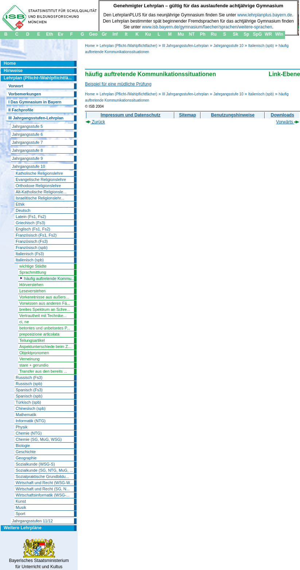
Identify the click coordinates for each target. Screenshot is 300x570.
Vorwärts (287, 121)
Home (90, 46)
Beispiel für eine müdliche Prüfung (118, 84)
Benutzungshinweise (232, 115)
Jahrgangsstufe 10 (228, 46)
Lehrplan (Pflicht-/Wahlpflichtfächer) (128, 46)
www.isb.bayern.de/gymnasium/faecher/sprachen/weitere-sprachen (207, 26)
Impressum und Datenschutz (130, 115)
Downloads (282, 115)
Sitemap (187, 115)
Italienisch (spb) (261, 46)
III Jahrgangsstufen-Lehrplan (185, 46)
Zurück (95, 121)
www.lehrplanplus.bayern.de (264, 14)
